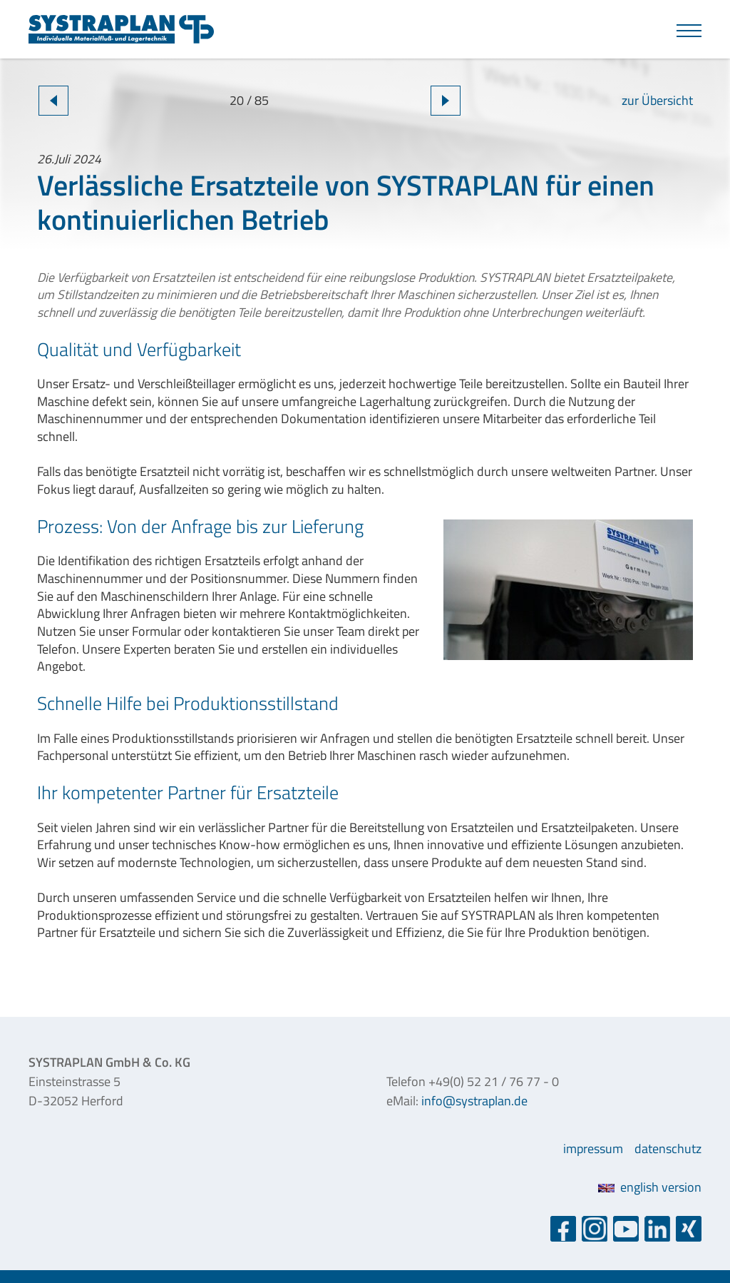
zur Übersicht (657, 100)
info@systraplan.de (474, 1100)
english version (649, 1187)
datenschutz (667, 1148)
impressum (593, 1148)
